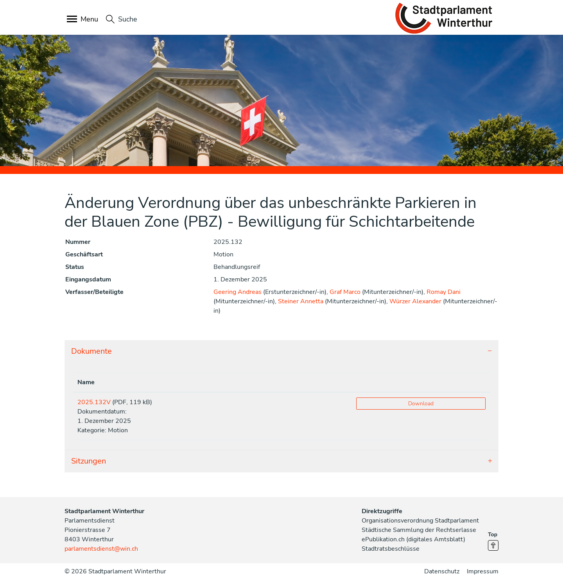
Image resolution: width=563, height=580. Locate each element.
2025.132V (94, 402)
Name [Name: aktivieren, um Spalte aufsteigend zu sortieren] (86, 382)
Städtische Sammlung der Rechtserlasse (419, 530)
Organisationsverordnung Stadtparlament (420, 520)
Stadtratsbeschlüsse (391, 548)
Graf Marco (345, 292)
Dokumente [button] (91, 351)
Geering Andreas (237, 292)
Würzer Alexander (415, 301)
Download (421, 403)
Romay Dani (444, 292)
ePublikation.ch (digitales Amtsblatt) (413, 539)
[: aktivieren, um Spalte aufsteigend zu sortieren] (420, 382)
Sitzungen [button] (88, 461)
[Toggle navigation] (83, 20)
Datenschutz (441, 571)
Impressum (482, 571)
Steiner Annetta (300, 301)
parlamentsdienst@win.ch (101, 548)
